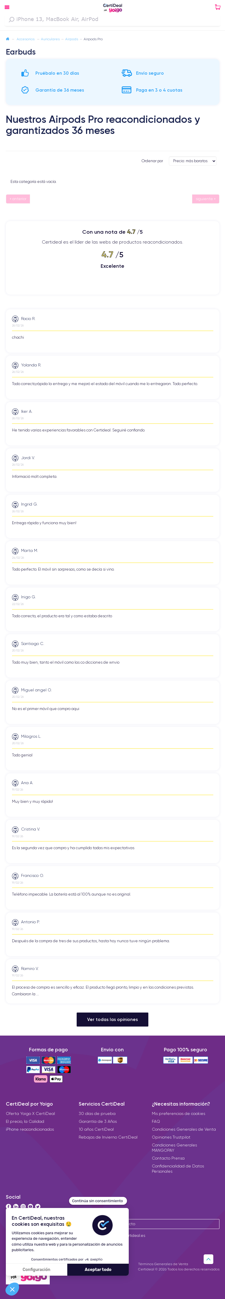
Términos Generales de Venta (163, 1263)
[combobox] (112, 19)
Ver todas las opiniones (112, 1019)
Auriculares (50, 39)
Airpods (71, 39)
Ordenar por (152, 161)
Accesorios (26, 39)
